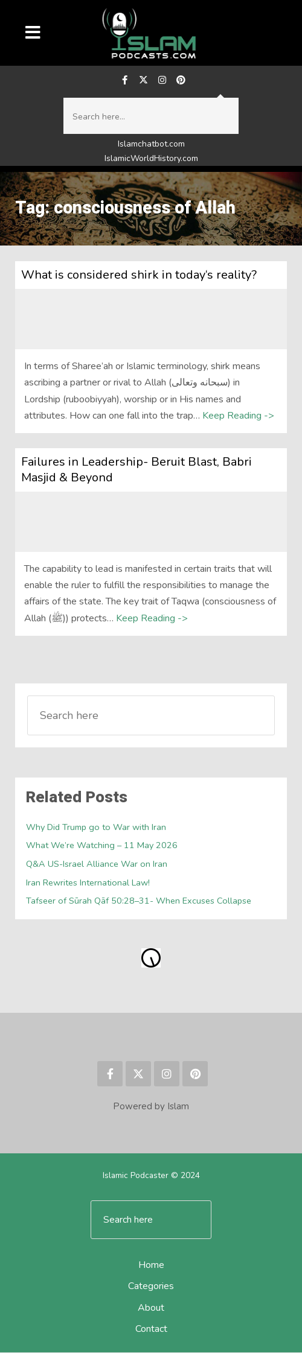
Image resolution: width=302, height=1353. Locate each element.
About (151, 1308)
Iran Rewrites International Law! (88, 883)
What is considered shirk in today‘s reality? (139, 275)
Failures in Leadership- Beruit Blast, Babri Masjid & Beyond (136, 470)
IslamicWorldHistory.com (151, 159)
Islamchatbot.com (151, 145)
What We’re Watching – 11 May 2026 (102, 846)
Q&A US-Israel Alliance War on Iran (96, 864)
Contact (151, 1329)
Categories (151, 1287)
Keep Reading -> (238, 416)
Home (151, 1265)
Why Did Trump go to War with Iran (96, 828)
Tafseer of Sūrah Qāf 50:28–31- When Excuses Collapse (138, 901)
